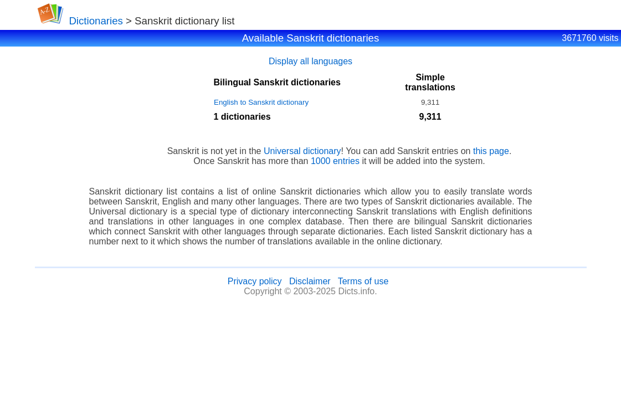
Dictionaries (95, 21)
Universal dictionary (302, 151)
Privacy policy (255, 281)
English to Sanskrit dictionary (261, 102)
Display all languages (310, 61)
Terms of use (363, 281)
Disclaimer (310, 281)
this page (491, 151)
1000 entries (335, 161)
